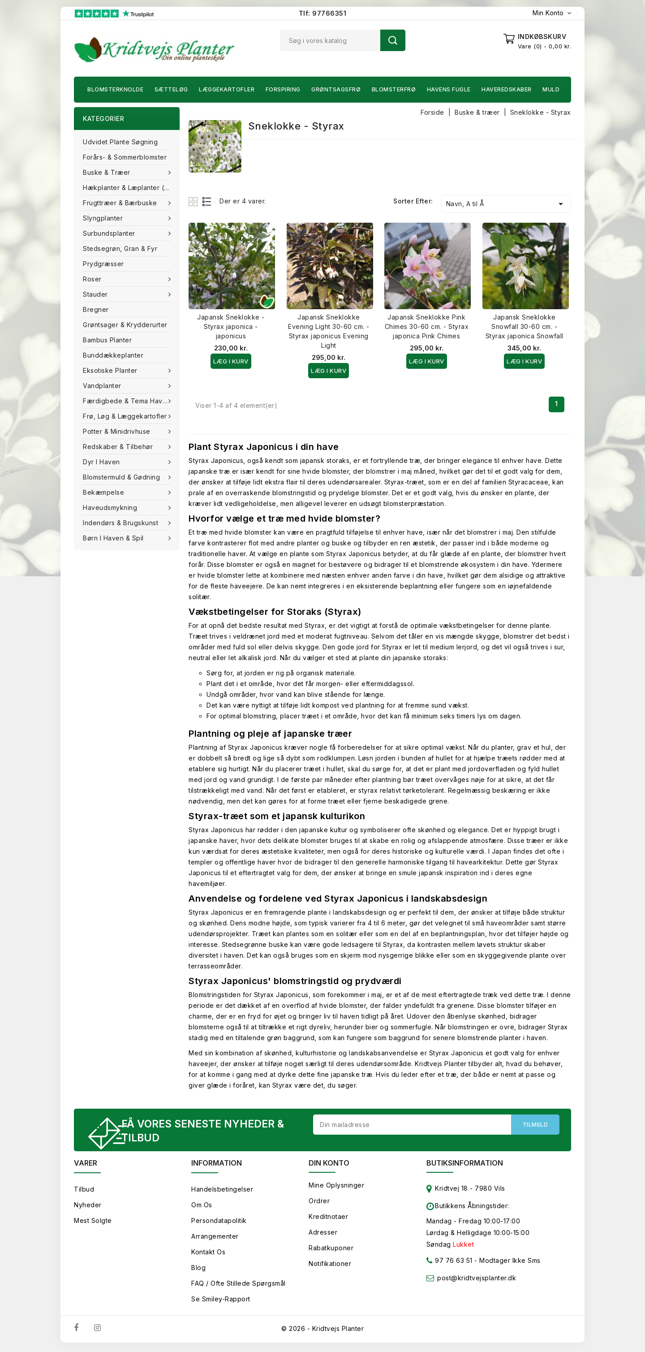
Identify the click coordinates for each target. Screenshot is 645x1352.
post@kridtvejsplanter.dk (476, 1280)
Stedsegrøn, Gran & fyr (120, 248)
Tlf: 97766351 (323, 13)
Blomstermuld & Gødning (122, 477)
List (207, 201)
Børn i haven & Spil (114, 538)
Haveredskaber (507, 89)
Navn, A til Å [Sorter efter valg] (506, 204)
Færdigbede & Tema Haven (127, 401)
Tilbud (84, 1192)
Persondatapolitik (219, 1223)
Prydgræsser (103, 264)
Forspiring (283, 89)
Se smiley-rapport (220, 1301)
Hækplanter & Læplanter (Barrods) (131, 187)
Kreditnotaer (328, 1219)
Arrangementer (215, 1239)
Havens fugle (449, 89)
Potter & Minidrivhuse (117, 431)
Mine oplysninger (336, 1188)
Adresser (323, 1235)
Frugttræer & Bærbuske (121, 203)
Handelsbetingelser (222, 1192)
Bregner (96, 309)
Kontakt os (208, 1254)
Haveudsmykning (111, 507)
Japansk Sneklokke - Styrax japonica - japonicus (231, 326)
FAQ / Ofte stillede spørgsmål (238, 1286)
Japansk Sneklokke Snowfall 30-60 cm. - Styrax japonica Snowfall (524, 326)
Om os (201, 1207)
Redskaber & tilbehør (119, 446)
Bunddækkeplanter (113, 355)
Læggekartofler (226, 89)
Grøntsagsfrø (336, 89)
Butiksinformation (464, 1165)
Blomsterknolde (115, 89)
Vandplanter (103, 385)
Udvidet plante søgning (120, 142)
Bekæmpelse (104, 492)
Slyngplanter (104, 218)
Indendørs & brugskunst (121, 523)
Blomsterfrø (394, 89)
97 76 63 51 (449, 1264)
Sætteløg (171, 89)
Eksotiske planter (111, 370)
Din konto (329, 1165)
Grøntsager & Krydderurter (125, 324)
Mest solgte (93, 1223)
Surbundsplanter (110, 233)
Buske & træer (107, 172)
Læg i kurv (231, 361)
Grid (194, 201)
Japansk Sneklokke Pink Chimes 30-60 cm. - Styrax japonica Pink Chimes (427, 326)
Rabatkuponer (331, 1250)
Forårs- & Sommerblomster (125, 157)
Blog (198, 1270)
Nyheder (88, 1207)
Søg (392, 40)
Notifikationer (330, 1266)
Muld (550, 89)
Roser (93, 279)
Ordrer (319, 1203)
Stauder (96, 294)
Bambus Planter (107, 340)
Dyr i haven (102, 462)
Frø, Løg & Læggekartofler (126, 416)
